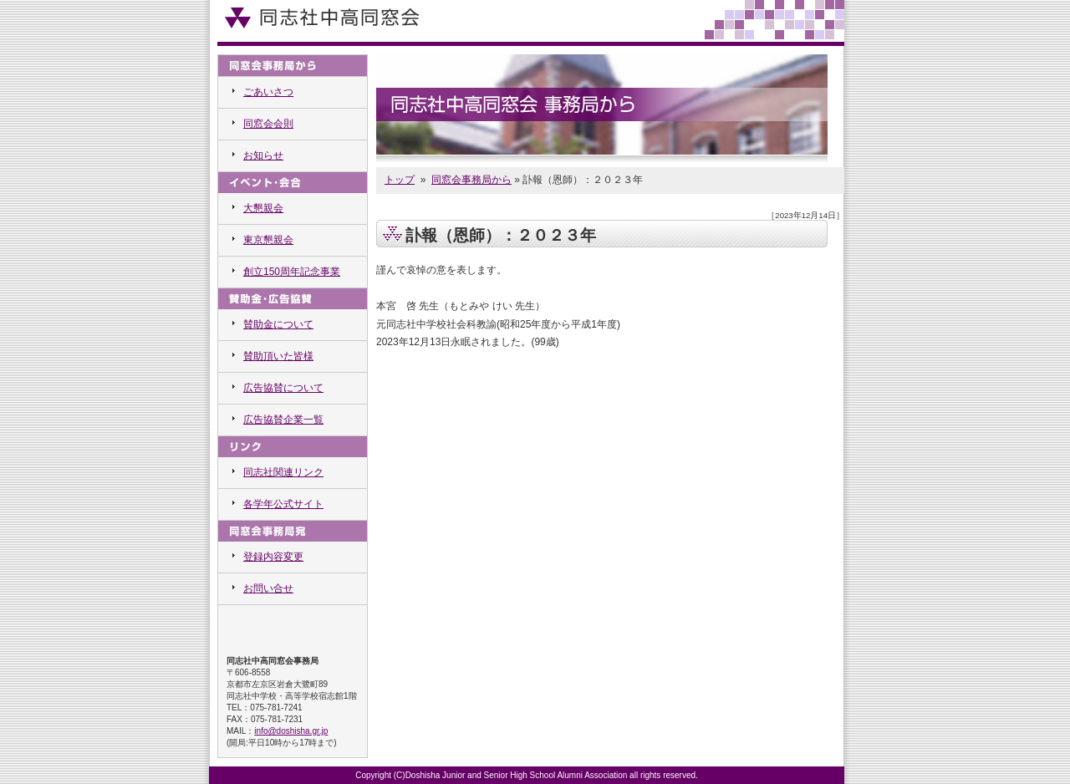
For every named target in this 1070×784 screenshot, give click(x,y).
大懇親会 (263, 208)
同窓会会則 (268, 124)
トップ (400, 180)
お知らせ (263, 155)
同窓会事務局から (471, 180)
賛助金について (278, 324)
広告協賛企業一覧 (283, 419)
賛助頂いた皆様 (278, 356)
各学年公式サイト (283, 504)
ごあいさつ (268, 92)
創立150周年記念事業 (291, 271)
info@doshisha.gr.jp (291, 731)
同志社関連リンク (283, 472)
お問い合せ (268, 588)
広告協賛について (283, 388)
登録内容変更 (273, 557)
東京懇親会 (268, 240)
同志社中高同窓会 (321, 16)
